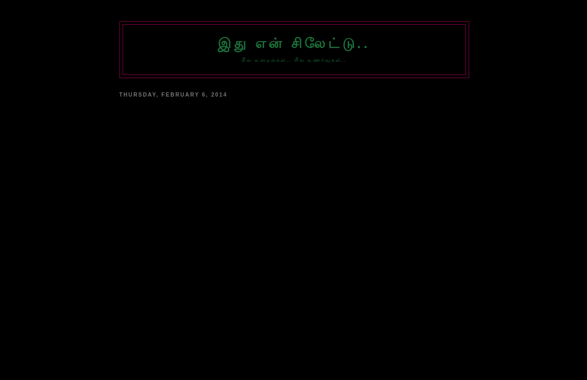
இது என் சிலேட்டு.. (294, 43)
